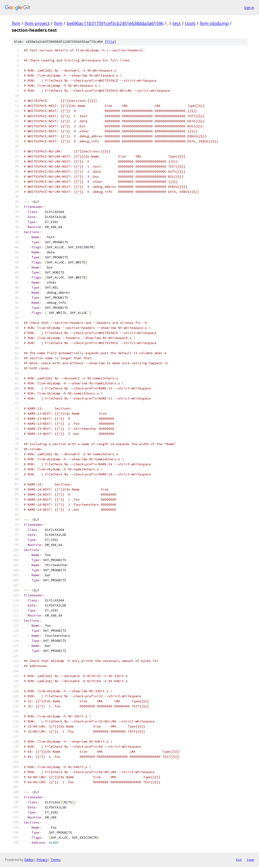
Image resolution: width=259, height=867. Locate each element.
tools (190, 23)
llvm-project (37, 23)
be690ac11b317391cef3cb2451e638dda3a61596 (115, 23)
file (110, 42)
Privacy (42, 859)
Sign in (249, 7)
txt (239, 859)
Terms (56, 859)
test (176, 23)
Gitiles (29, 859)
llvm (16, 23)
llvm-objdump (214, 23)
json (250, 859)
